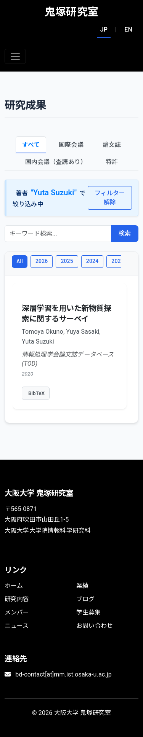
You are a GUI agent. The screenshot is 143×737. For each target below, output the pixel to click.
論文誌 (112, 144)
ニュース (17, 625)
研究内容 (17, 599)
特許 (112, 162)
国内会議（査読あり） (56, 162)
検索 (125, 233)
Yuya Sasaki (82, 331)
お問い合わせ (94, 625)
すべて (31, 144)
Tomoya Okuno (42, 331)
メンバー (17, 612)
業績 (82, 585)
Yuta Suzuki (38, 341)
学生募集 (88, 612)
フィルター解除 (110, 197)
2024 (92, 261)
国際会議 (71, 144)
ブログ (85, 599)
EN (128, 29)
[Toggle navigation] (15, 56)
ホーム (14, 585)
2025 (67, 261)
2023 (117, 261)
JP (104, 29)
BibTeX (36, 393)
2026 (41, 261)
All (19, 261)
